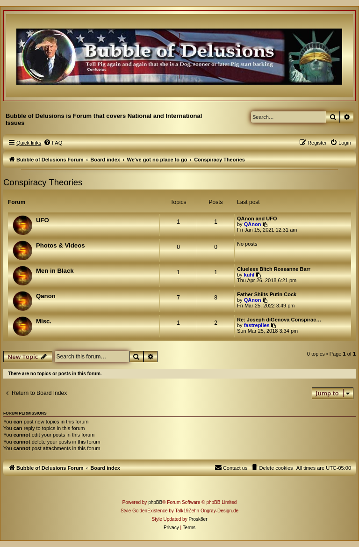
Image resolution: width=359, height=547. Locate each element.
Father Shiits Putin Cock (266, 294)
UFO (42, 220)
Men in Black (55, 270)
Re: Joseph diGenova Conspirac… (279, 319)
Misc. (43, 321)
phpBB (155, 502)
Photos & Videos (60, 245)
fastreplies (257, 325)
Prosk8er (197, 519)
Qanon (46, 295)
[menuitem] (52, 143)
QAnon (252, 224)
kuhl (249, 274)
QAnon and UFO (257, 218)
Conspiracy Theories (42, 182)
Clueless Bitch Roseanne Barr (273, 269)
